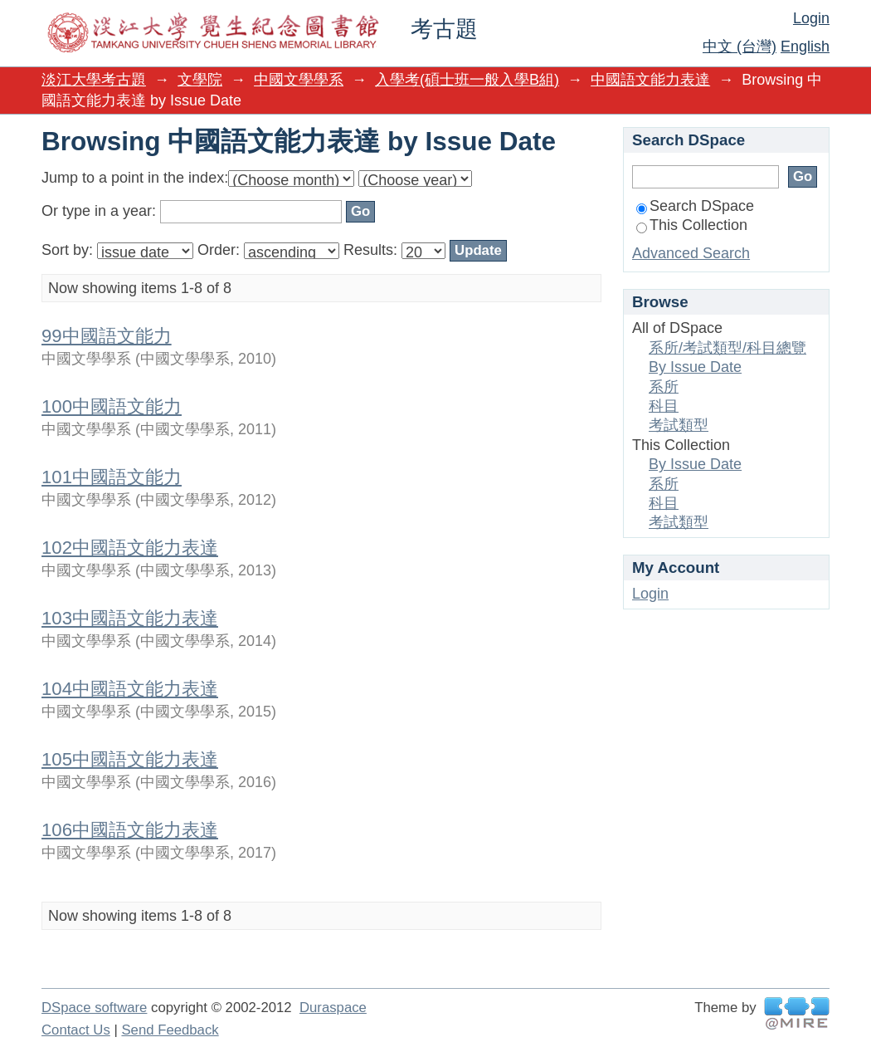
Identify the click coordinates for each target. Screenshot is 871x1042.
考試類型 (678, 425)
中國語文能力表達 (650, 79)
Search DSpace (695, 206)
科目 (664, 406)
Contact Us (75, 1030)
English (805, 46)
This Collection (691, 225)
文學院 (200, 79)
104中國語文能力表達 (129, 688)
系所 (664, 387)
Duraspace (333, 1007)
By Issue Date (695, 367)
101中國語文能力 (111, 477)
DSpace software (94, 1007)
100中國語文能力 (111, 406)
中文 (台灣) (739, 46)
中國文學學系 (298, 79)
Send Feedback (169, 1030)
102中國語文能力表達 (129, 547)
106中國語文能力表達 (129, 829)
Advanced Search (691, 253)
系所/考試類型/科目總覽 (727, 348)
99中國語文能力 (106, 335)
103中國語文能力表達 (129, 618)
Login (811, 18)
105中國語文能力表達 (129, 759)
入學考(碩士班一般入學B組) (467, 79)
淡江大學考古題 (93, 79)
